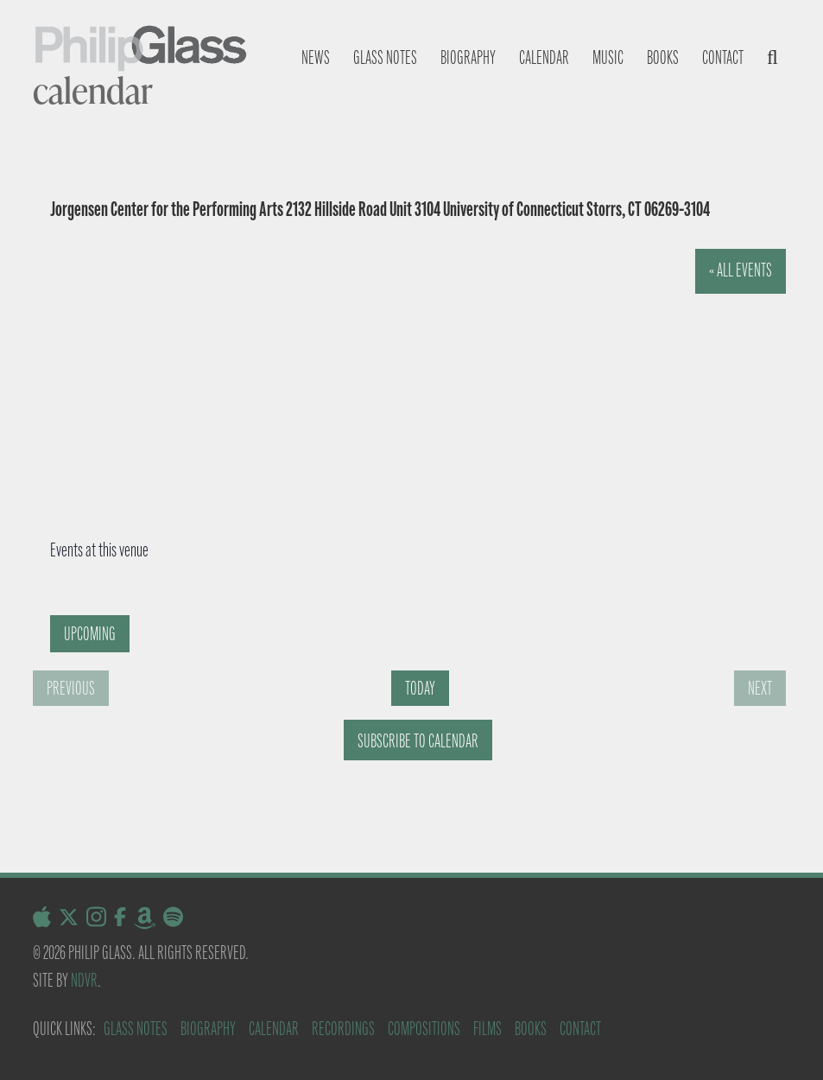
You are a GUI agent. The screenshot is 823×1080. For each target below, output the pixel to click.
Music (608, 57)
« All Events (740, 270)
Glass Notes (136, 1028)
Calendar (544, 57)
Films (487, 1028)
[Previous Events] (71, 688)
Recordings (343, 1028)
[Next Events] (760, 688)
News (315, 57)
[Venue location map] (385, 379)
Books (663, 57)
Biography (468, 57)
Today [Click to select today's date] (420, 688)
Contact (723, 57)
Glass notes (385, 57)
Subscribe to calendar (418, 741)
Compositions (424, 1028)
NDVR (84, 980)
